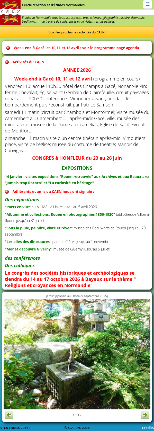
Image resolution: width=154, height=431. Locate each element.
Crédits (148, 427)
